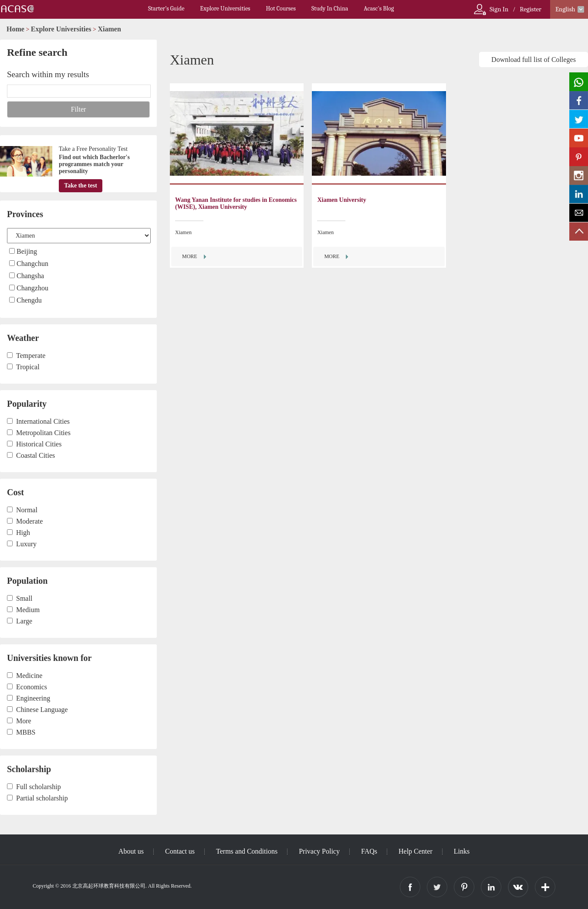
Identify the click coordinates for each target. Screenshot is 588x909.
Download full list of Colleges (533, 59)
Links (462, 851)
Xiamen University (341, 200)
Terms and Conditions (246, 851)
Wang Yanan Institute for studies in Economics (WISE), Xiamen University (236, 203)
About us (131, 851)
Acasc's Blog (379, 8)
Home (15, 29)
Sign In (499, 9)
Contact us (180, 851)
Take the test (80, 185)
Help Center (416, 851)
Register (530, 9)
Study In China (329, 8)
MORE (189, 256)
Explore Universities (225, 8)
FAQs (369, 851)
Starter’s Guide (166, 8)
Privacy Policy (319, 851)
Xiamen (109, 29)
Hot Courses (281, 8)
